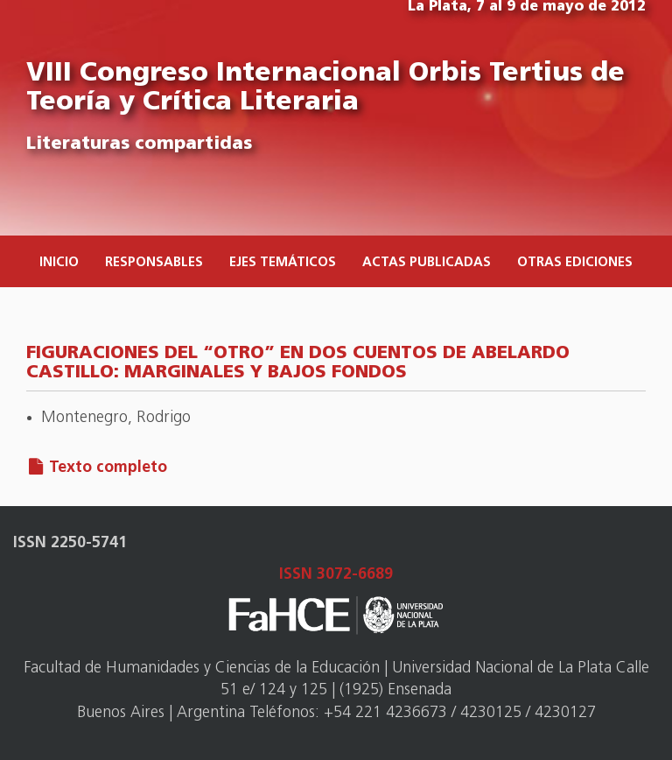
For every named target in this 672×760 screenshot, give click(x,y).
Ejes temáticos (282, 263)
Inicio (59, 263)
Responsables (154, 263)
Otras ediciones (575, 263)
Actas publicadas (426, 263)
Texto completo (108, 468)
